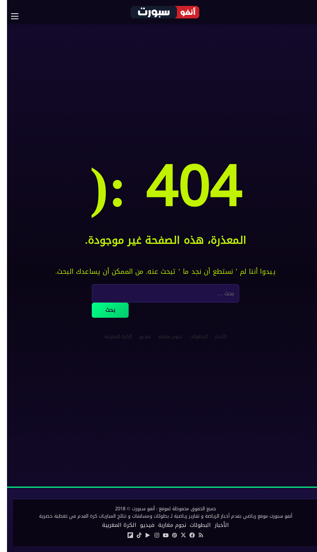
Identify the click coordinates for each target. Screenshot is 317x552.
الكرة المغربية (111, 336)
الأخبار (214, 336)
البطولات (191, 336)
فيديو (138, 336)
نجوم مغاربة (163, 336)
